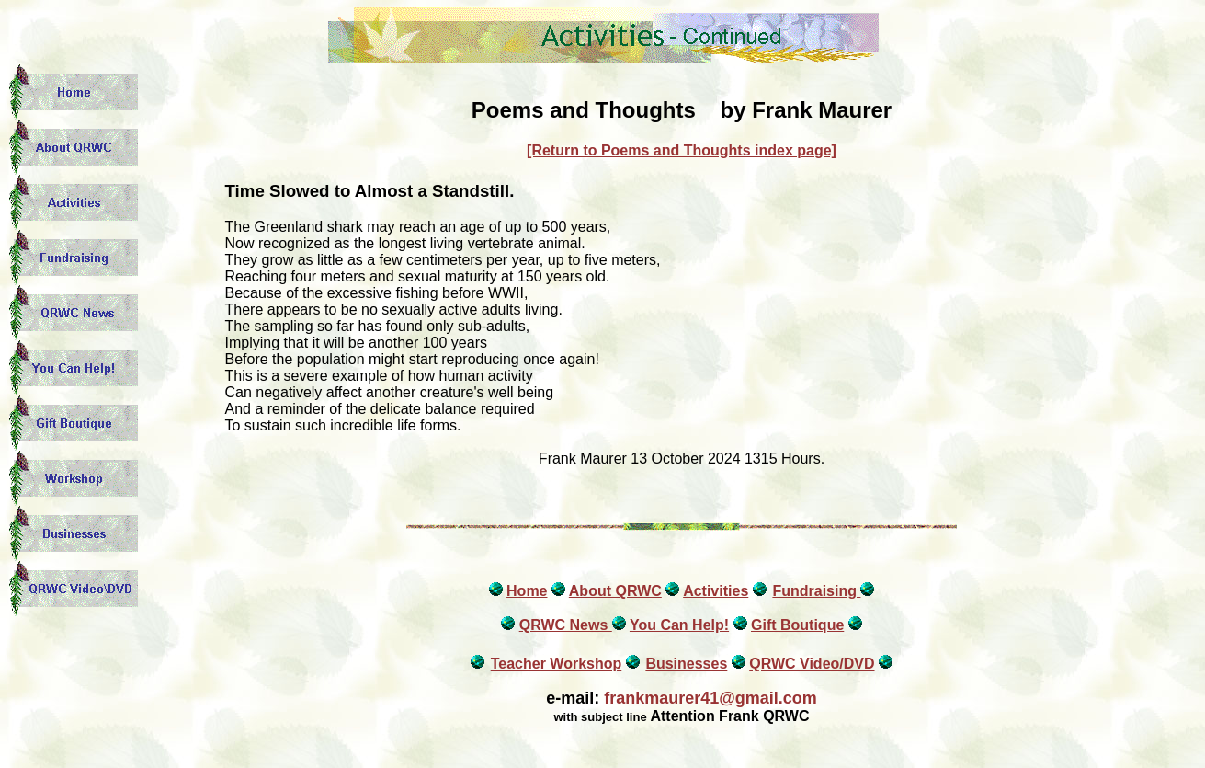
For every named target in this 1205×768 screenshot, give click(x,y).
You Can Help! (679, 625)
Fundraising (816, 591)
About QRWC (615, 591)
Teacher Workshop (556, 663)
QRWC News (565, 625)
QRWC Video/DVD (811, 663)
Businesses (686, 663)
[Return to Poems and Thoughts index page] (681, 150)
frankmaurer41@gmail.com (710, 698)
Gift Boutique (797, 625)
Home (526, 591)
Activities (715, 591)
